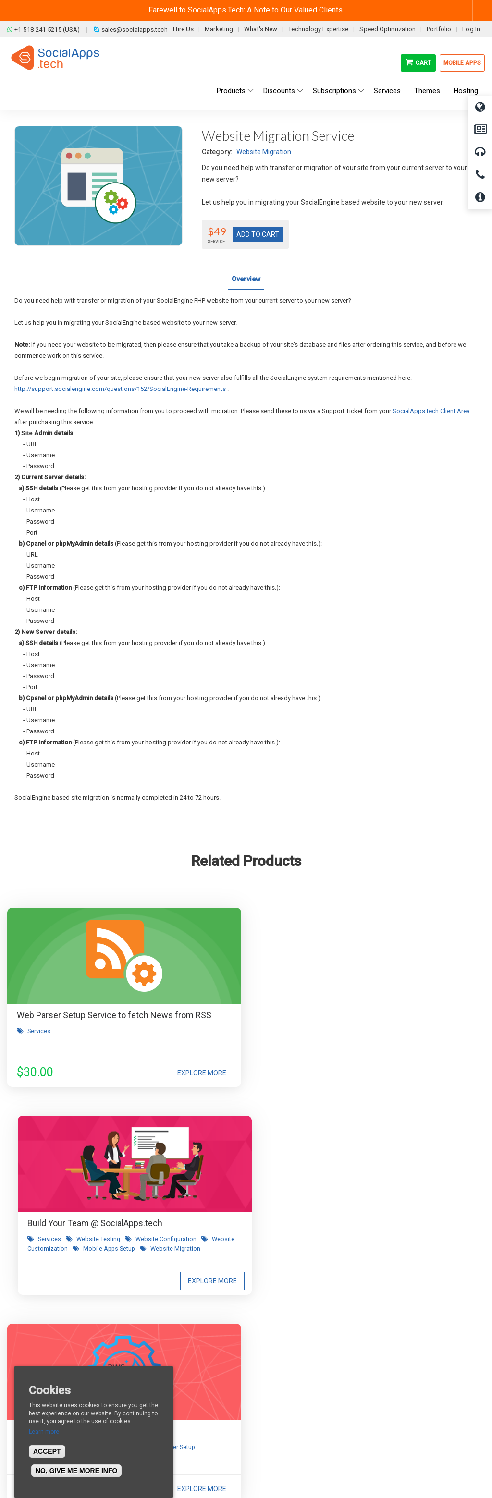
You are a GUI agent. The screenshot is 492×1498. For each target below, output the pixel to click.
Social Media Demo (281, 1391)
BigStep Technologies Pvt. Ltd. (273, 1469)
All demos (267, 1362)
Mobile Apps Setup (262, 1063)
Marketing (219, 29)
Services (38, 1043)
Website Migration (263, 152)
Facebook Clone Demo (286, 1406)
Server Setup (393, 1053)
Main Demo (269, 1377)
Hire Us (183, 29)
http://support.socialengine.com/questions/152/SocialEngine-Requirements (120, 388)
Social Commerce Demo (288, 1420)
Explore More (115, 1073)
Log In (471, 29)
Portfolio (439, 29)
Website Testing (251, 1043)
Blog (140, 1362)
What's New (260, 29)
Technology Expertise (318, 29)
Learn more (44, 1431)
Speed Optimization (387, 29)
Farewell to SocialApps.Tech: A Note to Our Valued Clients (245, 9)
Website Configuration (211, 1053)
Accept (47, 1451)
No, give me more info (76, 1470)
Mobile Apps (462, 63)
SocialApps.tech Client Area (431, 410)
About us (28, 1362)
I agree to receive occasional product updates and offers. (250, 1225)
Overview (246, 279)
